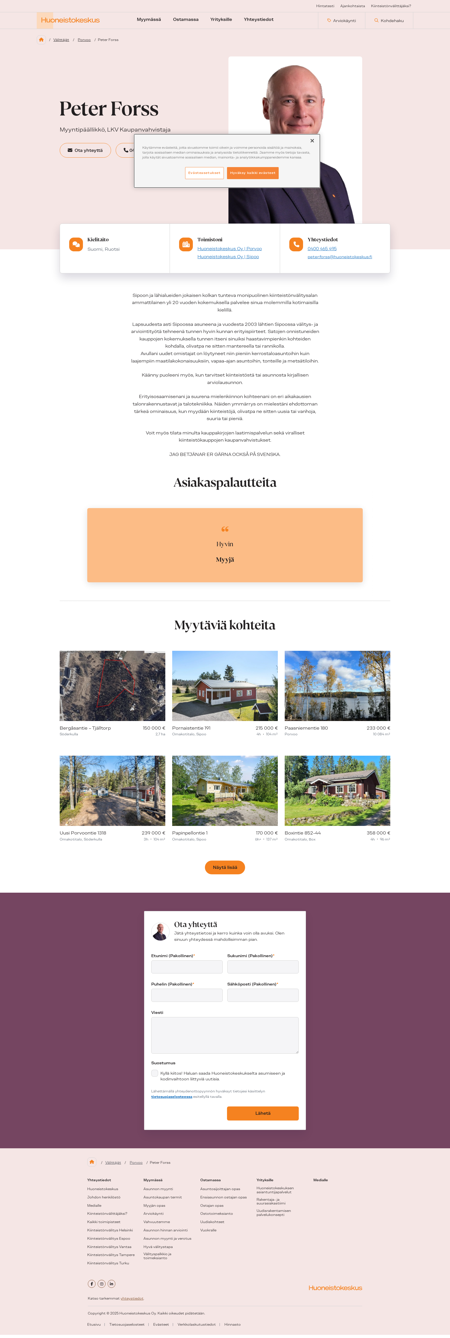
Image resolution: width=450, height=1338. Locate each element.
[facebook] (92, 1287)
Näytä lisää (225, 872)
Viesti (157, 1017)
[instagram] (103, 1287)
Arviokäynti (341, 22)
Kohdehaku (389, 22)
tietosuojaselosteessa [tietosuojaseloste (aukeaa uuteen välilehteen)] (171, 1102)
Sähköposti (252, 989)
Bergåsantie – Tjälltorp (85, 733)
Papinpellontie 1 (189, 838)
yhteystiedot (132, 1302)
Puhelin (172, 989)
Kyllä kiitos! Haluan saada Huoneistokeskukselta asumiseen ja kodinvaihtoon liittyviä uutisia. (222, 1081)
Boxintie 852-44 (303, 838)
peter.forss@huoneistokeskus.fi (340, 261)
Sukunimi (251, 961)
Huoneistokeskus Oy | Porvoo (227, 253)
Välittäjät (63, 44)
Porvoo (87, 44)
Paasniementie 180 (306, 733)
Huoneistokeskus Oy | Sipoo (226, 261)
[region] (227, 161)
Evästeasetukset (204, 173)
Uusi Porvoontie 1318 (83, 838)
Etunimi (173, 961)
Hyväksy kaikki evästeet (253, 173)
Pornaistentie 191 (191, 733)
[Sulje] (312, 140)
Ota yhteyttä (91, 155)
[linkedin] (114, 1287)
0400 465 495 (321, 253)
